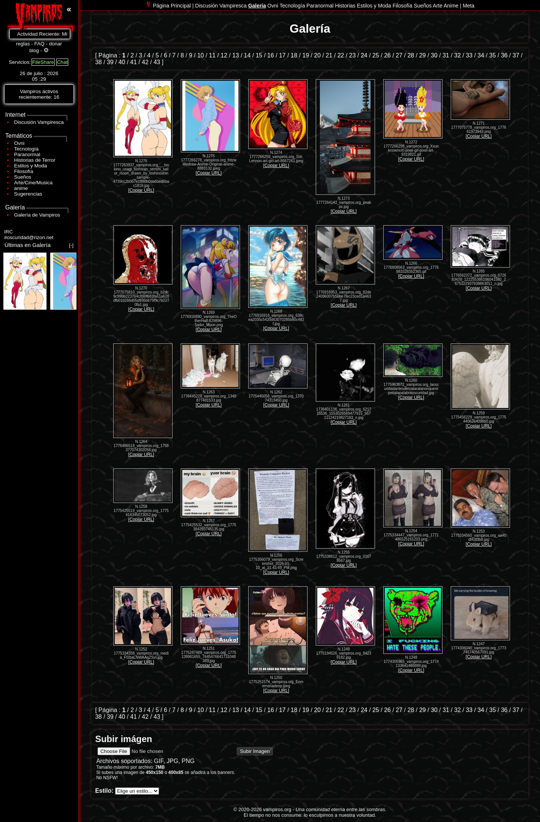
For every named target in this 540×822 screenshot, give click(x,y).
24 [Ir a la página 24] (364, 55)
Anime (451, 6)
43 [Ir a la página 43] (156, 62)
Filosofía (23, 171)
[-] (71, 245)
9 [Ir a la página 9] (190, 55)
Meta (468, 6)
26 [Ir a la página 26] (387, 55)
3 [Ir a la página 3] (140, 55)
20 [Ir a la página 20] (317, 55)
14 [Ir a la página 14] (247, 55)
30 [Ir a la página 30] (434, 55)
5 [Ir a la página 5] (157, 55)
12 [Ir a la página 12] (223, 55)
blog (34, 50)
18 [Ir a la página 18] (294, 55)
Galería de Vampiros (37, 215)
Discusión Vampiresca (39, 122)
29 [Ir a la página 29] (422, 55)
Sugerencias (28, 194)
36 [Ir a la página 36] (504, 55)
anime (21, 188)
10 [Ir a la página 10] (200, 55)
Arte (437, 6)
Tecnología (26, 149)
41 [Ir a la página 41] (133, 62)
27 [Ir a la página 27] (399, 55)
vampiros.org (277, 809)
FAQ (39, 44)
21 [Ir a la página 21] (329, 55)
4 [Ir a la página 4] (148, 55)
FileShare (43, 62)
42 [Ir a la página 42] (145, 62)
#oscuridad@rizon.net (29, 237)
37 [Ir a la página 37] (516, 55)
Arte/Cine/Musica (33, 182)
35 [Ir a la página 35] (492, 55)
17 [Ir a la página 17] (282, 55)
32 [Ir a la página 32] (457, 55)
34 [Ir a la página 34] (480, 55)
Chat (62, 62)
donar (55, 44)
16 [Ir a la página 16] (270, 55)
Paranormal (27, 154)
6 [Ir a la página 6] (165, 55)
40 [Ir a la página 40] (121, 62)
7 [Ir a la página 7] (174, 55)
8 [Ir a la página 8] (182, 55)
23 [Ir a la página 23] (352, 55)
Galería (257, 6)
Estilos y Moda (30, 166)
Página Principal (171, 6)
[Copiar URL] (141, 190)
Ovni (19, 143)
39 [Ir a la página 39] (110, 62)
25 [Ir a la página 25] (375, 55)
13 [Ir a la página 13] (235, 55)
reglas (23, 44)
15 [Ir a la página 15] (259, 55)
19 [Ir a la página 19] (305, 55)
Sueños (23, 177)
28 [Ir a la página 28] (411, 55)
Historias (345, 6)
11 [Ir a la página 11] (212, 55)
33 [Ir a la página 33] (469, 55)
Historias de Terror (35, 160)
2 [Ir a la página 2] (132, 55)
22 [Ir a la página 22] (341, 55)
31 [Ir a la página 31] (445, 55)
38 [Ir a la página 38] (98, 62)
